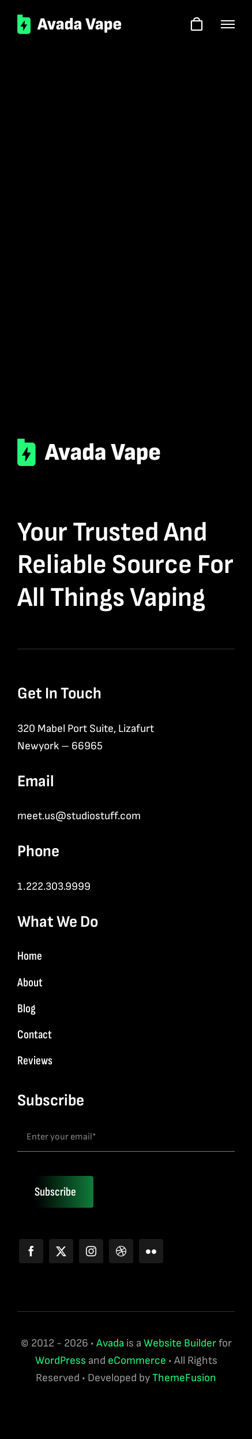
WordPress (60, 1360)
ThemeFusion (184, 1378)
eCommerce (137, 1360)
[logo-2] (69, 20)
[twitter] (61, 1251)
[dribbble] (121, 1251)
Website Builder (180, 1343)
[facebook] (31, 1251)
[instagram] (91, 1251)
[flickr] (151, 1251)
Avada (110, 1343)
